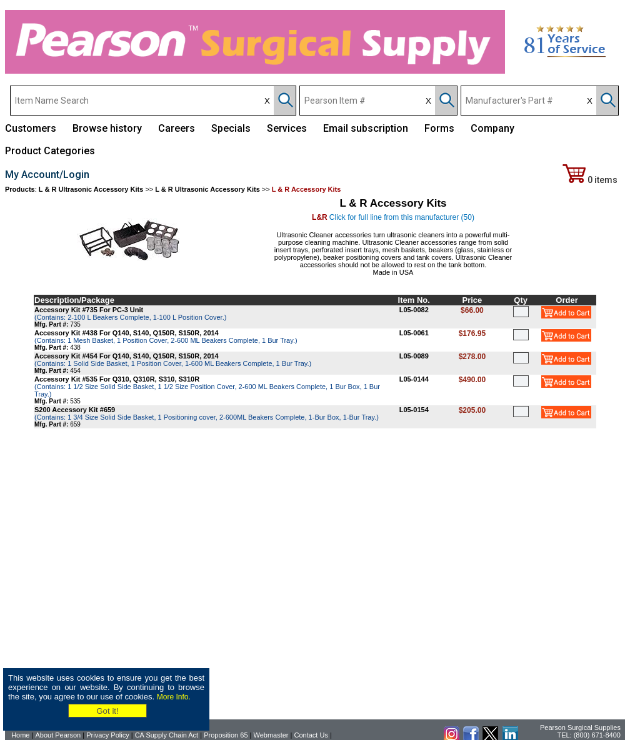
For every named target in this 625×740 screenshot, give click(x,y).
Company (492, 128)
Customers (30, 128)
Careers (176, 128)
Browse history (107, 128)
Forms (439, 128)
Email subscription (365, 128)
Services (287, 128)
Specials (231, 128)
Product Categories (50, 151)
